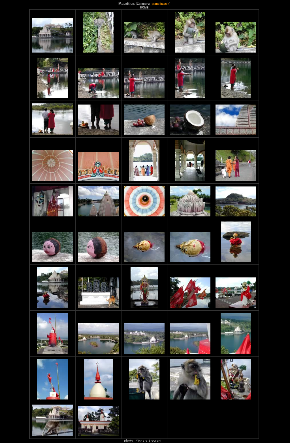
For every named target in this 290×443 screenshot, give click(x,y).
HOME (144, 7)
